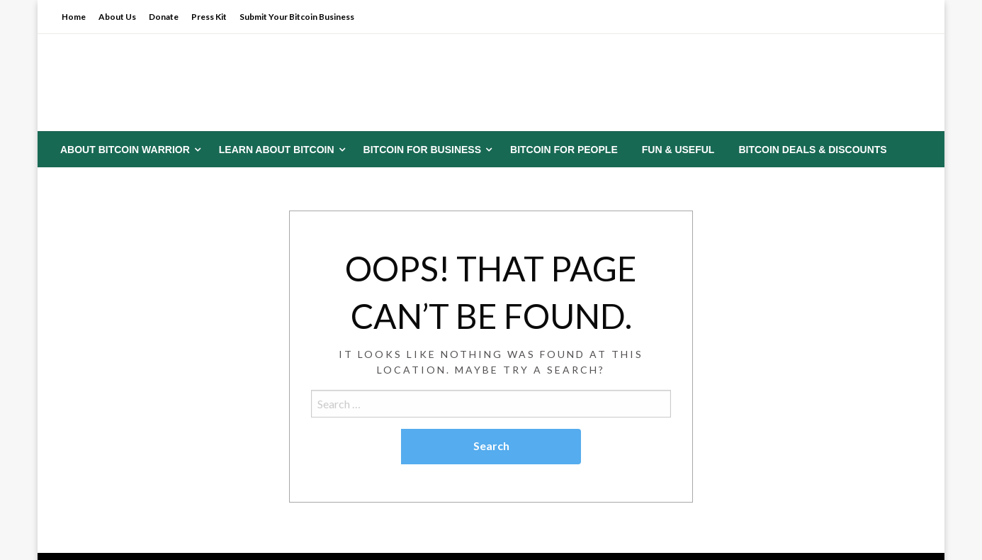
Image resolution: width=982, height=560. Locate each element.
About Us (117, 16)
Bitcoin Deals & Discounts (812, 149)
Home (74, 16)
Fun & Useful (678, 149)
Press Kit (209, 16)
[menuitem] (127, 149)
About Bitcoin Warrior (125, 149)
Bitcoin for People (564, 149)
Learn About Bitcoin (276, 149)
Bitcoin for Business (422, 149)
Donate (164, 16)
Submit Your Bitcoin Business (296, 16)
